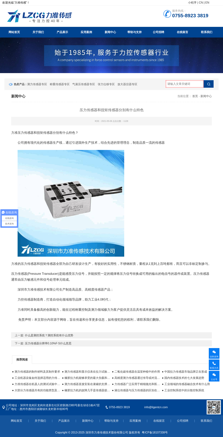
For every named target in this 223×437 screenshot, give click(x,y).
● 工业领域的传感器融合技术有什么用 (186, 384)
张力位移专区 (106, 84)
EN (207, 2)
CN (201, 2)
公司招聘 (158, 32)
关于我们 (38, 32)
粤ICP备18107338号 (155, 432)
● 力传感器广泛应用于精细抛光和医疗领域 (136, 384)
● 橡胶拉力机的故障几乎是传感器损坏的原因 (86, 390)
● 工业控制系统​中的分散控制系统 (183, 390)
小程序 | (193, 2)
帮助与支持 (134, 32)
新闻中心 (110, 32)
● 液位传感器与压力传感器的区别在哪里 (136, 390)
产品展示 (62, 32)
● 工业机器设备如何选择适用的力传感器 (36, 377)
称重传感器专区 (60, 84)
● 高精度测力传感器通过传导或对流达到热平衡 (136, 377)
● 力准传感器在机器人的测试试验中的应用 (36, 384)
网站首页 (14, 32)
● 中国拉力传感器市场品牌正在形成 (184, 371)
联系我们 (206, 32)
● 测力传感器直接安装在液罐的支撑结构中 (86, 384)
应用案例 (86, 32)
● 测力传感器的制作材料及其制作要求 (36, 371)
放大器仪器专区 (127, 84)
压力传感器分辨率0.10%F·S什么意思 (48, 343)
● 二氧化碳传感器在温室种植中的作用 (136, 371)
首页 (195, 96)
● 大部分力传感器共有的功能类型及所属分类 (36, 390)
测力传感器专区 (37, 84)
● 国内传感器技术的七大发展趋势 (183, 377)
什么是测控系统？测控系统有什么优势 (49, 335)
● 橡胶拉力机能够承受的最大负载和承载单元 (86, 377)
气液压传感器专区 (83, 84)
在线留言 (182, 32)
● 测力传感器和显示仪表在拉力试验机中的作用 (86, 371)
